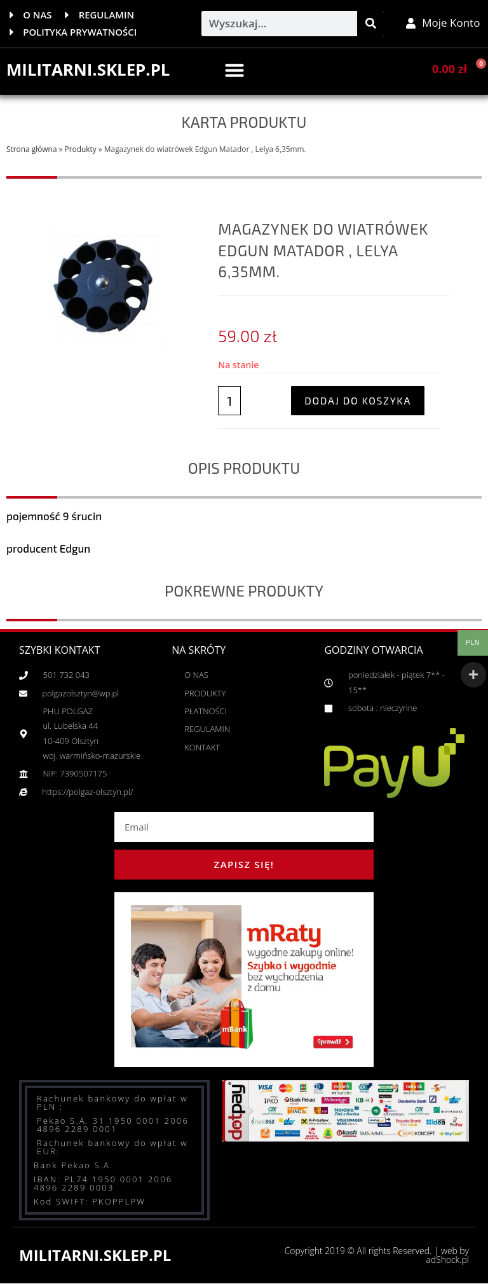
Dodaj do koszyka (357, 400)
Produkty (81, 149)
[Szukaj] (370, 23)
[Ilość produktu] (229, 400)
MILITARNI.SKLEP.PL (88, 70)
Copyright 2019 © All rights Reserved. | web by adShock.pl (376, 1255)
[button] (234, 70)
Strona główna (31, 149)
